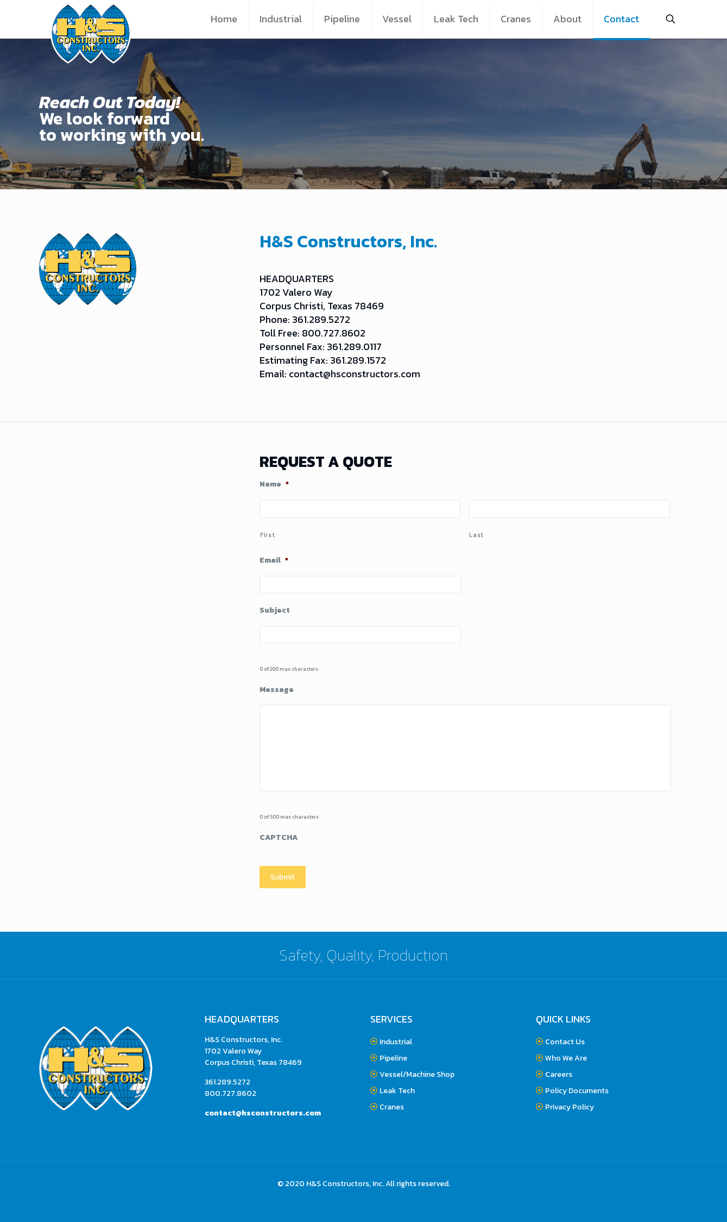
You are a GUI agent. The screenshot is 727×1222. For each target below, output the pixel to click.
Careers (558, 1074)
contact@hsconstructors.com (354, 373)
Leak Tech (397, 1090)
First (267, 534)
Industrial (396, 1042)
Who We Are (566, 1058)
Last (476, 534)
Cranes (392, 1107)
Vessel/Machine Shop (417, 1074)
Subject (275, 610)
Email (274, 560)
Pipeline (393, 1058)
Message (277, 690)
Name (274, 484)
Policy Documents (576, 1090)
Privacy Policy (569, 1107)
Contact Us (565, 1042)
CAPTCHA (279, 838)
